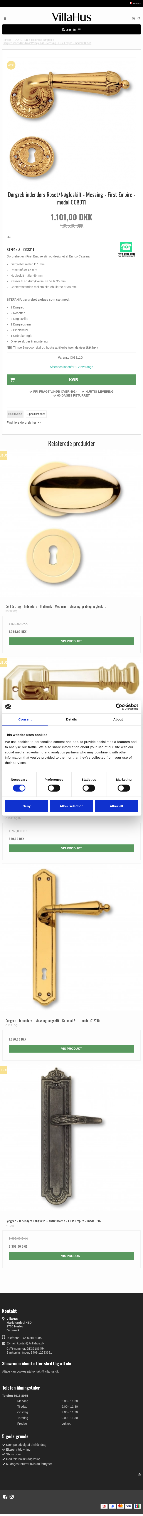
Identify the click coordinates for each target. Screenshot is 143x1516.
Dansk (135, 3)
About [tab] (118, 719)
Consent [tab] (25, 719)
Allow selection (71, 806)
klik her (92, 347)
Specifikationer (36, 414)
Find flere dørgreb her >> (24, 422)
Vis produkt (71, 641)
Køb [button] (42, 380)
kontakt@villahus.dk (30, 1343)
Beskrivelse (15, 414)
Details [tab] (71, 719)
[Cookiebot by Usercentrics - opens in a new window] (119, 706)
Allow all (116, 806)
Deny (27, 806)
